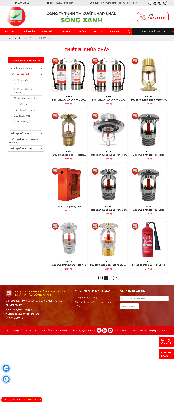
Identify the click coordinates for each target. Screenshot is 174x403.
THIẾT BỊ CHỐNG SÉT (20, 133)
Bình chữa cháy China (26, 98)
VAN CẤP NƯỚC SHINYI (20, 68)
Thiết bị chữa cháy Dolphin (24, 82)
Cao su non (20, 127)
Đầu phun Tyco (22, 116)
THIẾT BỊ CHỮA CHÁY (19, 74)
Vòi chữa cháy (21, 104)
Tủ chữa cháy (21, 121)
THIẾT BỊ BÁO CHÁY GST (21, 148)
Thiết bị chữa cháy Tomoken (24, 91)
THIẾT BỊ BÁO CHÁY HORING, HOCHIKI (23, 141)
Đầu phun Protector (25, 110)
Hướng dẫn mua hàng (86, 297)
